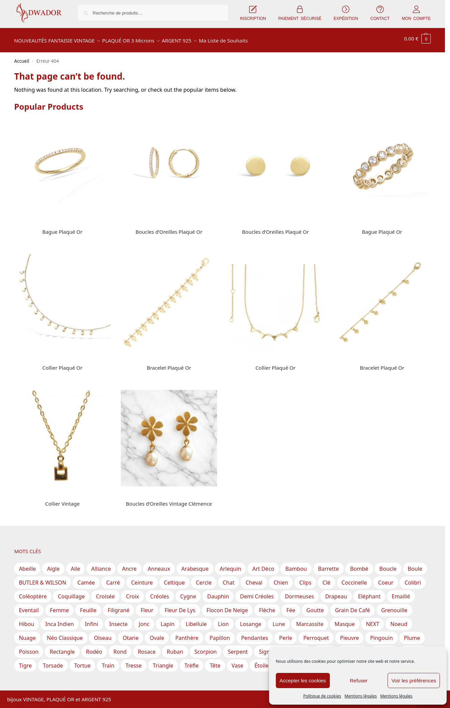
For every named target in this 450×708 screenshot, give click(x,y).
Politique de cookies (322, 696)
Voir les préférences (413, 680)
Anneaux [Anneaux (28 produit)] (159, 565)
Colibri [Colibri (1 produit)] (412, 579)
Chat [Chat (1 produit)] (229, 579)
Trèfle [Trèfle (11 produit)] (191, 661)
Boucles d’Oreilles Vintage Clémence (169, 500)
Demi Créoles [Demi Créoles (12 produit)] (257, 592)
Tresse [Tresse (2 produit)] (134, 661)
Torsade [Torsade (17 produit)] (53, 661)
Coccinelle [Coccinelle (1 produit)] (354, 579)
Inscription (72, 689)
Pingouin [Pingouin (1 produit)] (381, 634)
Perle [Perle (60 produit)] (285, 634)
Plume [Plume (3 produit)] (412, 634)
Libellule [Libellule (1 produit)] (196, 620)
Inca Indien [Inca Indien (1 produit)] (59, 620)
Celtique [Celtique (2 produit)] (174, 579)
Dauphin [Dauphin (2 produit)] (218, 592)
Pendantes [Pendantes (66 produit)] (254, 634)
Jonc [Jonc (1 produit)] (144, 620)
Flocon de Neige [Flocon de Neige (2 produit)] (227, 606)
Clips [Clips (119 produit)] (305, 579)
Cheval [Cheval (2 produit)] (253, 579)
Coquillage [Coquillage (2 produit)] (71, 592)
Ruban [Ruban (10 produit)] (175, 648)
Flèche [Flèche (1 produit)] (267, 606)
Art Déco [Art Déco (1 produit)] (263, 565)
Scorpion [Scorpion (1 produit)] (205, 648)
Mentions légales (361, 696)
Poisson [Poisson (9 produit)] (28, 648)
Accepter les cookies (303, 680)
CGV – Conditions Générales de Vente (163, 689)
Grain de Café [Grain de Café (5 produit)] (352, 606)
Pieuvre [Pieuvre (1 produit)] (349, 634)
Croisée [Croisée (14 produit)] (105, 592)
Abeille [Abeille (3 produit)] (27, 565)
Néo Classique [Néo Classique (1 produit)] (65, 634)
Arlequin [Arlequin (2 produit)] (230, 565)
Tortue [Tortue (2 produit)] (82, 661)
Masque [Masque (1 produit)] (345, 620)
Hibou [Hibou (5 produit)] (26, 620)
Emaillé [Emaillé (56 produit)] (401, 592)
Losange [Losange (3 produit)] (250, 620)
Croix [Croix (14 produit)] (132, 592)
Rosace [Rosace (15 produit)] (147, 648)
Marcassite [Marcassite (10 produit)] (309, 620)
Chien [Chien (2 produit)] (280, 579)
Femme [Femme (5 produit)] (59, 606)
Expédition (102, 689)
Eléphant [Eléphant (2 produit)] (369, 592)
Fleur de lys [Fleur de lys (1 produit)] (179, 606)
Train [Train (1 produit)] (108, 661)
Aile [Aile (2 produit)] (75, 565)
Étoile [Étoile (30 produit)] (262, 661)
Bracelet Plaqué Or (169, 364)
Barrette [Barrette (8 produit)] (328, 565)
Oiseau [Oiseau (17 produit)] (102, 634)
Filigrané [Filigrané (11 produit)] (119, 606)
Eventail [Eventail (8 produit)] (29, 606)
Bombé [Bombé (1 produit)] (359, 565)
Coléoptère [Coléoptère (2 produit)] (33, 592)
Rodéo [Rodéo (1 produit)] (94, 648)
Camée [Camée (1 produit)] (86, 579)
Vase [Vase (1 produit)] (237, 661)
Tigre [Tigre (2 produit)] (25, 661)
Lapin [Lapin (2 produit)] (168, 620)
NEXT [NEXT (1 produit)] (372, 620)
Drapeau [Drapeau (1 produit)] (336, 592)
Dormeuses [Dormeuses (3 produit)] (299, 592)
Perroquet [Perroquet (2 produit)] (316, 634)
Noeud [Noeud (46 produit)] (398, 620)
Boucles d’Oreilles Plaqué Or (168, 228)
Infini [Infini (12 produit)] (91, 620)
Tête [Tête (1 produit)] (215, 661)
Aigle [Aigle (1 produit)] (53, 565)
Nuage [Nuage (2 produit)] (27, 634)
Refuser (359, 680)
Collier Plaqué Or (62, 364)
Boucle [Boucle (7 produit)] (388, 565)
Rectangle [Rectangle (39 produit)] (62, 648)
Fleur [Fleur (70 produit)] (146, 606)
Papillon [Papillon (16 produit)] (220, 634)
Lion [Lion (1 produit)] (223, 620)
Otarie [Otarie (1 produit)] (130, 634)
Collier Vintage (62, 500)
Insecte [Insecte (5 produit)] (118, 620)
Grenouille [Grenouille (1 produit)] (394, 606)
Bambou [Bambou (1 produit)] (296, 565)
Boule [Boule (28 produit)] (415, 565)
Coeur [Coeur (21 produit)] (385, 579)
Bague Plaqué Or (62, 228)
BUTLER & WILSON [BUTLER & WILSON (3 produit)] (42, 579)
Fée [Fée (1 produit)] (290, 606)
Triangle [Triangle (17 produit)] (163, 661)
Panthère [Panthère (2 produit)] (186, 634)
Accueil (21, 57)
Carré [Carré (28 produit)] (113, 579)
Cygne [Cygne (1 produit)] (188, 592)
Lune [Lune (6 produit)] (278, 620)
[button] (417, 38)
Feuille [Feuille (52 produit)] (88, 606)
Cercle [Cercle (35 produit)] (203, 579)
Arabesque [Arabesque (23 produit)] (195, 565)
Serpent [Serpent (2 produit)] (238, 648)
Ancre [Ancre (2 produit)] (129, 565)
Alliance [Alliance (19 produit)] (101, 565)
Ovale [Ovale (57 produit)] (157, 634)
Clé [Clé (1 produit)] (326, 579)
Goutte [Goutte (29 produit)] (315, 606)
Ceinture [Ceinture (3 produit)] (142, 579)
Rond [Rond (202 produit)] (120, 648)
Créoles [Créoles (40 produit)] (159, 592)
